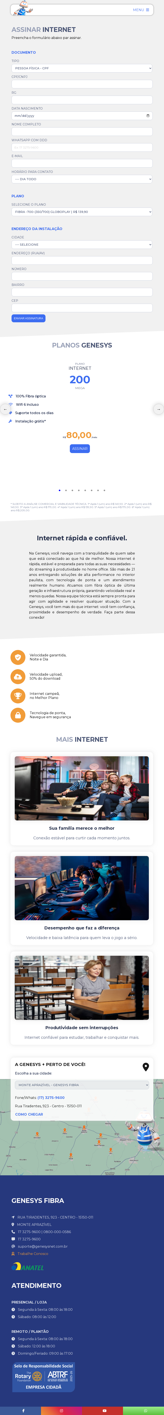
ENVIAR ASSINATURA (28, 318)
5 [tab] (85, 490)
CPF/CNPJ (19, 77)
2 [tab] (66, 490)
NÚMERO (19, 269)
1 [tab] (59, 490)
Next (158, 409)
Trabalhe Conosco (30, 1254)
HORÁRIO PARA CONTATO (32, 172)
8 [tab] (104, 490)
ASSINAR (80, 449)
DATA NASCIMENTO (27, 108)
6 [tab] (91, 490)
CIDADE (18, 237)
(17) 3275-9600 (51, 1098)
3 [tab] (72, 490)
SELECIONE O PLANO (29, 205)
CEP (15, 301)
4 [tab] (79, 490)
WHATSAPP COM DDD (29, 140)
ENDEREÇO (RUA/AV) (28, 253)
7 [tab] (98, 490)
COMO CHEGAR (29, 1114)
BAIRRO (18, 285)
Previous (5, 409)
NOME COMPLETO (26, 124)
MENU (141, 10)
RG (14, 93)
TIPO (15, 61)
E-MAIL (17, 156)
